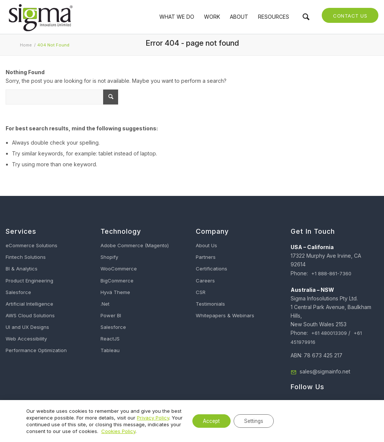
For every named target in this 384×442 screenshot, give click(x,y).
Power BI (110, 315)
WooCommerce (118, 269)
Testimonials (210, 304)
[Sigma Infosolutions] (40, 16)
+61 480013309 (329, 333)
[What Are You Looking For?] (62, 97)
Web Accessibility (26, 339)
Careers (205, 281)
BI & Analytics (22, 269)
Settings (252, 421)
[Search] (306, 16)
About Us (206, 245)
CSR (201, 292)
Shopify (109, 257)
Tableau (110, 350)
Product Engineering (29, 281)
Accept (207, 421)
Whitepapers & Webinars (225, 315)
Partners (206, 257)
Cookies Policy (153, 431)
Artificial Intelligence (29, 304)
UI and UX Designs (27, 327)
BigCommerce (117, 281)
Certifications (211, 269)
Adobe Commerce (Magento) (134, 245)
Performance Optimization (36, 350)
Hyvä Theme (115, 292)
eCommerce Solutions (31, 245)
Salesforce (18, 292)
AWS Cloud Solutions (30, 315)
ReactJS (110, 339)
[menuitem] (176, 16)
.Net (105, 304)
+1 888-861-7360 (331, 273)
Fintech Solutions (26, 257)
